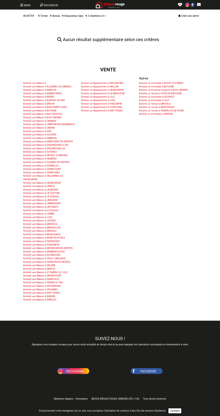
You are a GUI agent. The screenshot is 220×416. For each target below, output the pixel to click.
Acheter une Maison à (34, 83)
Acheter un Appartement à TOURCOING (101, 107)
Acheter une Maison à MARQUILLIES (42, 227)
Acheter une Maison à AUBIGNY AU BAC (44, 100)
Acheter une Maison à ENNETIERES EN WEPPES (48, 141)
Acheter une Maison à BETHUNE (40, 110)
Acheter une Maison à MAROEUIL (40, 224)
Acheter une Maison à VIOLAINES (40, 289)
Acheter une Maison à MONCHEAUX (41, 234)
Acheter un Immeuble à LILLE (154, 100)
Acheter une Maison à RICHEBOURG (41, 255)
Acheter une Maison (37, 78)
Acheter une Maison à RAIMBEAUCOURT (44, 251)
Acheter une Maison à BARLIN (38, 103)
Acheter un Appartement (98, 78)
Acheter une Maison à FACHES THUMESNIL (45, 155)
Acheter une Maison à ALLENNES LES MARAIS (47, 86)
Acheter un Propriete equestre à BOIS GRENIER (163, 90)
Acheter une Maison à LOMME (38, 213)
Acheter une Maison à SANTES (39, 269)
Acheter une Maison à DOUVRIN (39, 134)
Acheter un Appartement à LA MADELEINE (103, 93)
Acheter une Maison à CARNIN (39, 128)
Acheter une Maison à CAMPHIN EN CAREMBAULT (49, 124)
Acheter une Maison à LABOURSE (40, 200)
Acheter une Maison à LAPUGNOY (40, 207)
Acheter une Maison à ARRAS (38, 96)
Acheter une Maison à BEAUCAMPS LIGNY (45, 107)
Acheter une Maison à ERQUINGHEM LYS (44, 148)
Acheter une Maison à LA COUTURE (41, 193)
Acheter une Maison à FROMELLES (41, 165)
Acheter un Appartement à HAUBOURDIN (102, 90)
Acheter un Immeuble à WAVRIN (156, 114)
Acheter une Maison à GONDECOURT (42, 169)
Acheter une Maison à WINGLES (39, 299)
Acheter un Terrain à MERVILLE (155, 103)
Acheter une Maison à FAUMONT (40, 158)
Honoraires (81, 398)
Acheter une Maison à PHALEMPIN (41, 244)
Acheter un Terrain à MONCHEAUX (157, 107)
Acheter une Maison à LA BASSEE (40, 189)
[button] (187, 4)
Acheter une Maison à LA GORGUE (41, 196)
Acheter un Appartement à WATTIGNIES (102, 110)
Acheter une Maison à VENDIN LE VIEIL (43, 282)
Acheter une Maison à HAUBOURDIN (42, 183)
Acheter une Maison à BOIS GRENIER (42, 117)
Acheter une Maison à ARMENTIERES (42, 93)
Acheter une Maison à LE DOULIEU (41, 210)
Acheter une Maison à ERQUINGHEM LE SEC (46, 145)
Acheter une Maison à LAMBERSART (42, 203)
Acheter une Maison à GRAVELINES (41, 172)
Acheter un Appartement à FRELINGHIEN (102, 83)
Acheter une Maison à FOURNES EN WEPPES (46, 162)
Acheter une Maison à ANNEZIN (39, 90)
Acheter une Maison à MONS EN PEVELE (44, 237)
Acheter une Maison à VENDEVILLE (41, 279)
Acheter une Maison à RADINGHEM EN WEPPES (48, 248)
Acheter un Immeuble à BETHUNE (156, 86)
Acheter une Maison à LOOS (37, 217)
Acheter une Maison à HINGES (39, 186)
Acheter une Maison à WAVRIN (39, 296)
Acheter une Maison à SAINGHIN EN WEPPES (46, 262)
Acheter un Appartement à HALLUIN (100, 86)
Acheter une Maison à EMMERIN (40, 138)
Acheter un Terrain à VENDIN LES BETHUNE (161, 110)
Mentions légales (63, 398)
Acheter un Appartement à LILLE (98, 96)
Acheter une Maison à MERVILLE (40, 231)
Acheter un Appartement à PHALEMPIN (101, 103)
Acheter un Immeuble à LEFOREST (157, 96)
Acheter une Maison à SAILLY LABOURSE (44, 258)
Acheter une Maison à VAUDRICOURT (42, 275)
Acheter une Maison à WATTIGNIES (41, 293)
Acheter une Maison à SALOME (39, 265)
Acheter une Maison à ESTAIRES (40, 152)
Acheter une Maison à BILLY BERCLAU (42, 114)
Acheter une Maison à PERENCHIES (41, 241)
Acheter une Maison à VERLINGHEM (41, 286)
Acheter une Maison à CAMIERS (39, 121)
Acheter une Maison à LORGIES (39, 220)
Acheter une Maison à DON (37, 131)
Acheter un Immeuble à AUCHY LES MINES (161, 83)
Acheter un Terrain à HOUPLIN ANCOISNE (160, 93)
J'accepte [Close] (175, 412)
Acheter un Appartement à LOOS (98, 100)
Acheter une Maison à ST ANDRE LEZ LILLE (45, 272)
